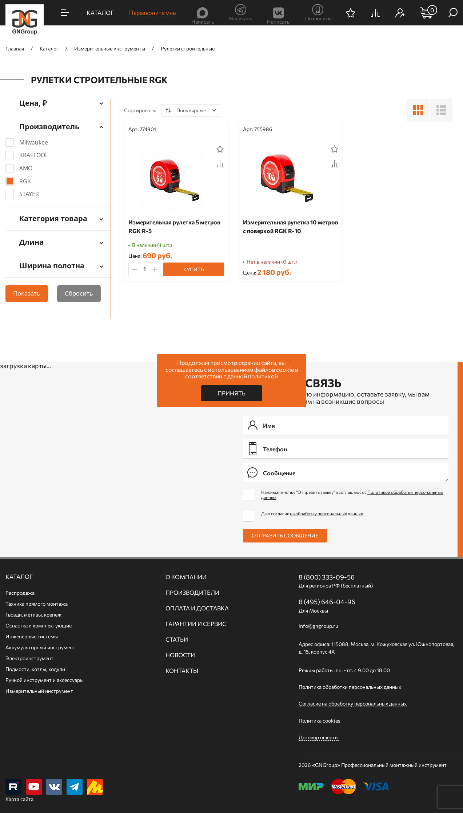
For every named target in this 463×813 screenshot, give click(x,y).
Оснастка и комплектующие (38, 625)
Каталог (19, 576)
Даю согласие (312, 513)
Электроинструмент (29, 658)
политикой (263, 376)
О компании (186, 577)
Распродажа (20, 593)
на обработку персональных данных (326, 513)
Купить (193, 269)
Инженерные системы (31, 636)
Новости (180, 655)
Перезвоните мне (152, 12)
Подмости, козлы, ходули (35, 669)
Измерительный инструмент (39, 691)
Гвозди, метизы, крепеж (33, 614)
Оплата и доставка (197, 608)
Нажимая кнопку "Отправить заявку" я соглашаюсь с (352, 494)
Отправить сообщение (285, 535)
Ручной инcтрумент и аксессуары (44, 680)
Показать (26, 293)
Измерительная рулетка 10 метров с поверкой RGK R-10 (290, 226)
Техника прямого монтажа (36, 604)
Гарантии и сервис (195, 624)
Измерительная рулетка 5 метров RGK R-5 (174, 226)
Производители (192, 592)
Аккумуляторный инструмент (40, 647)
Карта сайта (19, 799)
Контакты (181, 671)
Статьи (176, 639)
